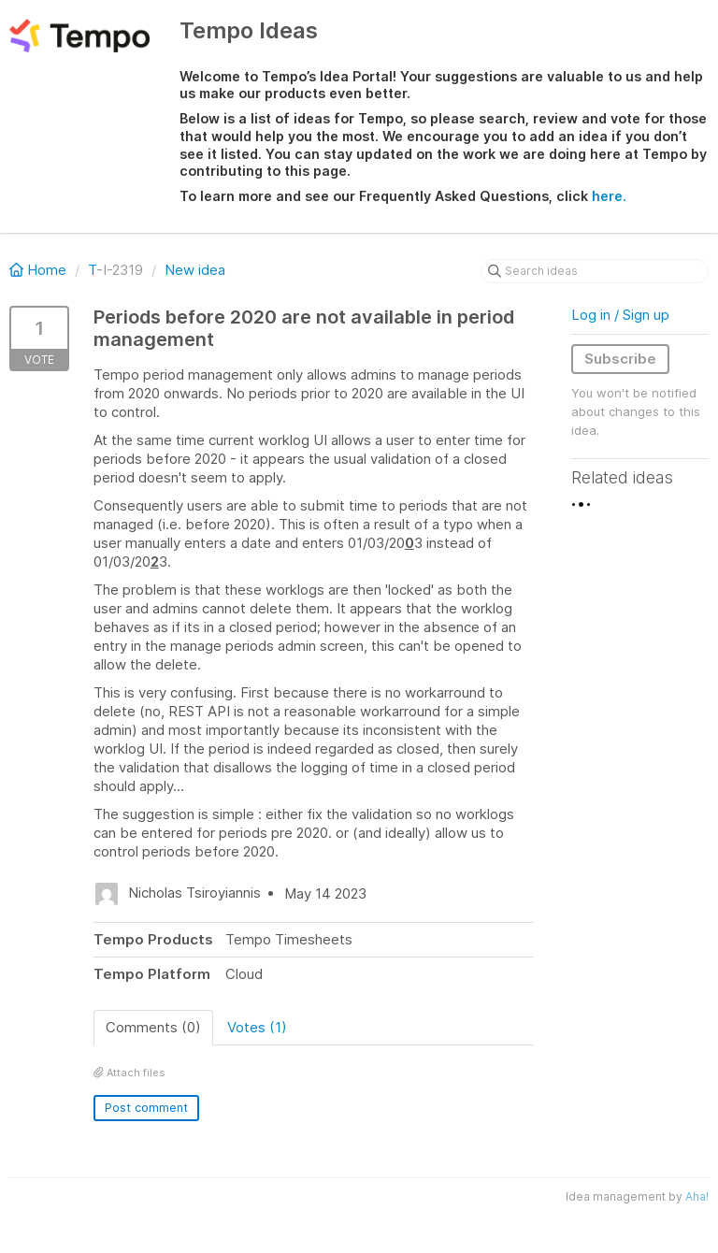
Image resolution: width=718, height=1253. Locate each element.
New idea (195, 270)
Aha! (697, 1196)
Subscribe (620, 358)
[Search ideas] (595, 271)
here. (609, 196)
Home (39, 270)
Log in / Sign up (620, 315)
